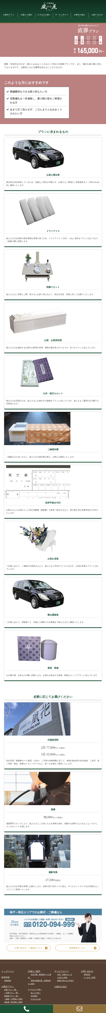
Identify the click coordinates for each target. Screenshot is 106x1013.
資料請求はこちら (84, 948)
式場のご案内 (34, 971)
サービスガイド (61, 971)
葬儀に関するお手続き (65, 981)
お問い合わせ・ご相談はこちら (32, 948)
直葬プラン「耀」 (11, 990)
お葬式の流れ (60, 987)
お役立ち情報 (62, 978)
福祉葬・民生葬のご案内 (13, 1002)
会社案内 (34, 996)
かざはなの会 (36, 999)
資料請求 (87, 975)
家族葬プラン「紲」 (11, 996)
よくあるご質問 (89, 978)
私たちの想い (36, 993)
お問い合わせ (87, 971)
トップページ (7, 971)
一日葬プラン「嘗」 (11, 993)
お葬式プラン (7, 986)
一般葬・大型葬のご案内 (13, 999)
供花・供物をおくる (64, 975)
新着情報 (7, 981)
